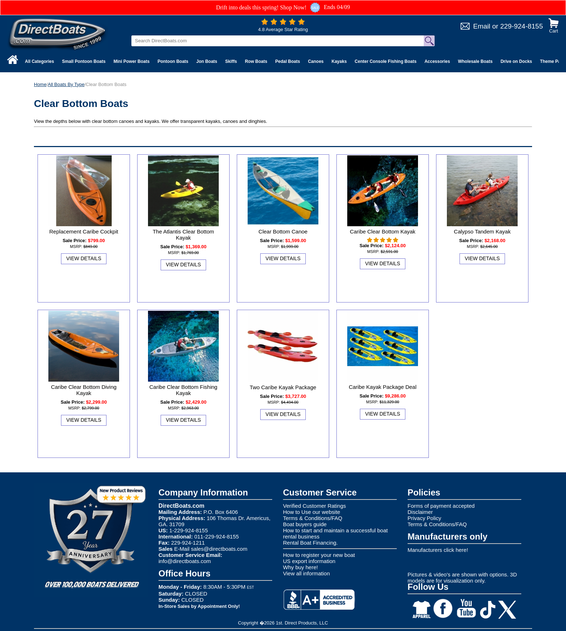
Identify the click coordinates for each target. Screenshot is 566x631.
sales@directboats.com (219, 549)
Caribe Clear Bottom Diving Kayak (84, 390)
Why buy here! (300, 567)
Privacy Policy (424, 518)
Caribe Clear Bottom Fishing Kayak (183, 390)
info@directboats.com (184, 561)
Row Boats (256, 61)
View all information (306, 573)
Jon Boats (206, 61)
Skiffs (231, 61)
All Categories (39, 61)
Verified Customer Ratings (314, 506)
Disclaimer (420, 512)
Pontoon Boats (172, 61)
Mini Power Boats (131, 61)
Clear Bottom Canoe (283, 231)
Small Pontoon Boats (84, 61)
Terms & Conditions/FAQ (312, 518)
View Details (83, 258)
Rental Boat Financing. (310, 543)
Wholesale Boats (475, 61)
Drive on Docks (516, 61)
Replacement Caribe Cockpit (83, 231)
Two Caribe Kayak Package (283, 387)
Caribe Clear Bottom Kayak (382, 231)
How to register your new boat (319, 555)
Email (482, 26)
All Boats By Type (66, 84)
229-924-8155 (521, 26)
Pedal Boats (287, 61)
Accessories (437, 61)
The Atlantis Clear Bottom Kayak (183, 234)
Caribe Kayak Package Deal (383, 387)
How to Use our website (311, 512)
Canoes (315, 61)
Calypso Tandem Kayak (482, 231)
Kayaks (339, 61)
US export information (309, 561)
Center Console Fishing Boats (386, 61)
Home (40, 84)
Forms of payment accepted (441, 506)
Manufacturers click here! (438, 550)
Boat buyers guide (305, 524)
